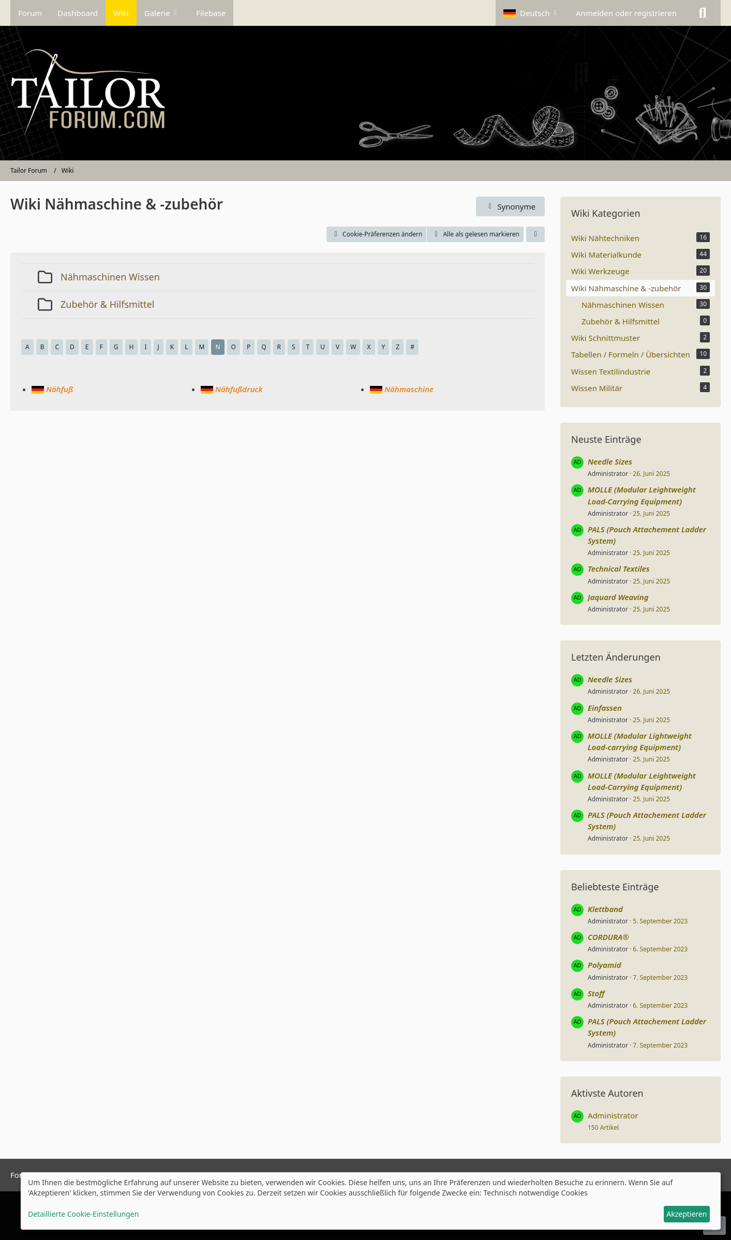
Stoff (596, 993)
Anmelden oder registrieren (626, 13)
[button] (532, 13)
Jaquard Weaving (618, 597)
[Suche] (702, 13)
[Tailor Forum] (365, 93)
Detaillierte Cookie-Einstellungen (83, 1214)
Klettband (605, 909)
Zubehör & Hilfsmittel (107, 304)
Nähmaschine (409, 389)
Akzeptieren (686, 1214)
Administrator (608, 473)
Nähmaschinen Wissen (110, 277)
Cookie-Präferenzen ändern (376, 234)
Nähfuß (59, 389)
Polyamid (604, 965)
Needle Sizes (610, 461)
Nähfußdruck (239, 389)
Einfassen (605, 708)
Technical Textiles (619, 568)
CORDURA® (608, 937)
